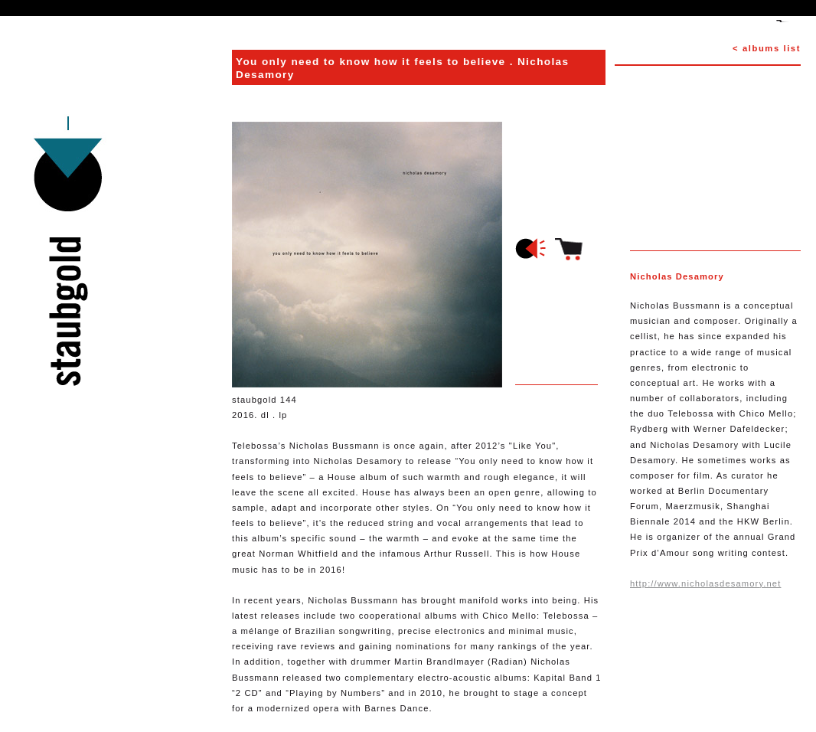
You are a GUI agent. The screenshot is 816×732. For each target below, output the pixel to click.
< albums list (767, 48)
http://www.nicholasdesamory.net (705, 583)
